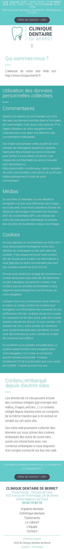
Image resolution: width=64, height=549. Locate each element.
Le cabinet (32, 522)
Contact (32, 531)
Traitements (32, 518)
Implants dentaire (32, 509)
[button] (32, 45)
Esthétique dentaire (32, 513)
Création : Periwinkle (32, 547)
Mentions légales (32, 538)
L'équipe (32, 526)
